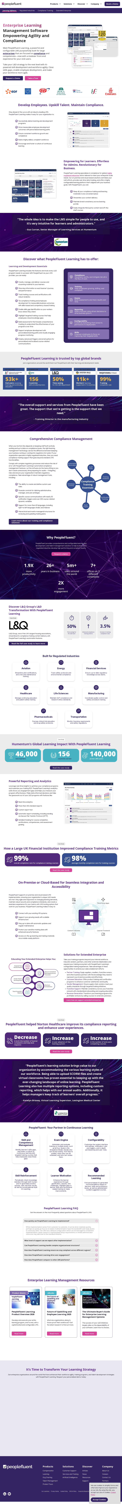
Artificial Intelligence (70, 1477)
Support (85, 1481)
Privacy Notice (55, 1491)
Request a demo (61, 554)
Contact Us (106, 1477)
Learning (46, 1474)
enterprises (9, 53)
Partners (105, 1481)
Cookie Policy (64, 1491)
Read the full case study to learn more (28, 643)
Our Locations (45, 1491)
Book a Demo (112, 4)
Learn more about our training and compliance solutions (32, 521)
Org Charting (47, 1477)
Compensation (48, 1471)
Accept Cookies (99, 1500)
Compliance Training (45, 10)
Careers (105, 1474)
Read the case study (61, 768)
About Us (105, 1471)
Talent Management (50, 1481)
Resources (86, 1477)
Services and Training (70, 1474)
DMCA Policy (72, 1491)
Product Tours (48, 1484)
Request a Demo (13, 78)
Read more (18, 1333)
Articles (85, 1471)
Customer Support (69, 1471)
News (84, 1474)
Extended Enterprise (63, 10)
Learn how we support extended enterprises (83, 1000)
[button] (61, 1228)
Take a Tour (33, 78)
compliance (39, 53)
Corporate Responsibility (85, 1491)
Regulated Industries (27, 10)
